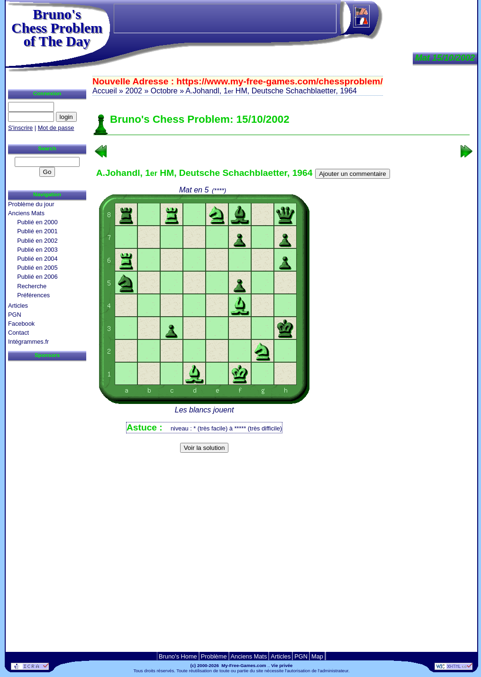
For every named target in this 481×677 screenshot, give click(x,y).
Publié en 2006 (37, 276)
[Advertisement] (281, 471)
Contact (18, 332)
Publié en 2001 (37, 231)
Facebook (21, 323)
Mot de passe (56, 127)
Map (317, 656)
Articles (18, 305)
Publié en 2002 (37, 240)
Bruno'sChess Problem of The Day (56, 27)
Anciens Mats (26, 213)
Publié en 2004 (37, 258)
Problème (214, 656)
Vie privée (281, 665)
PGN (14, 314)
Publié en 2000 (37, 222)
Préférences (33, 295)
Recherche (31, 286)
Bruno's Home (178, 656)
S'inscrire (20, 127)
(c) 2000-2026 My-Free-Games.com (228, 665)
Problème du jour (31, 204)
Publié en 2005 (37, 267)
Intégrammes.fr (28, 341)
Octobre (164, 91)
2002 (133, 91)
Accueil (104, 91)
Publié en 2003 (37, 249)
